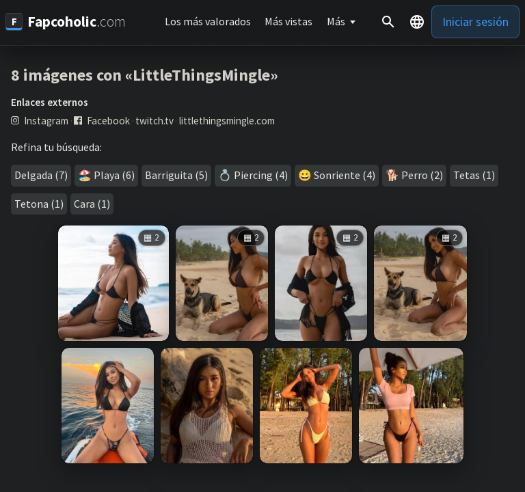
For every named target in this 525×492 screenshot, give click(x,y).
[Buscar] (388, 22)
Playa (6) (114, 175)
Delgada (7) (41, 175)
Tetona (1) (39, 203)
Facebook (108, 121)
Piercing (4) (261, 175)
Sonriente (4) (344, 175)
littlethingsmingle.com (227, 121)
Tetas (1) (474, 175)
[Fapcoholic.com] (65, 21)
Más (305, 21)
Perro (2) (422, 175)
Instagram (46, 121)
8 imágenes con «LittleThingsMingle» (144, 74)
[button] (417, 22)
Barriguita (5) (176, 175)
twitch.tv (154, 121)
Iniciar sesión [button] (475, 21)
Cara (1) (92, 203)
